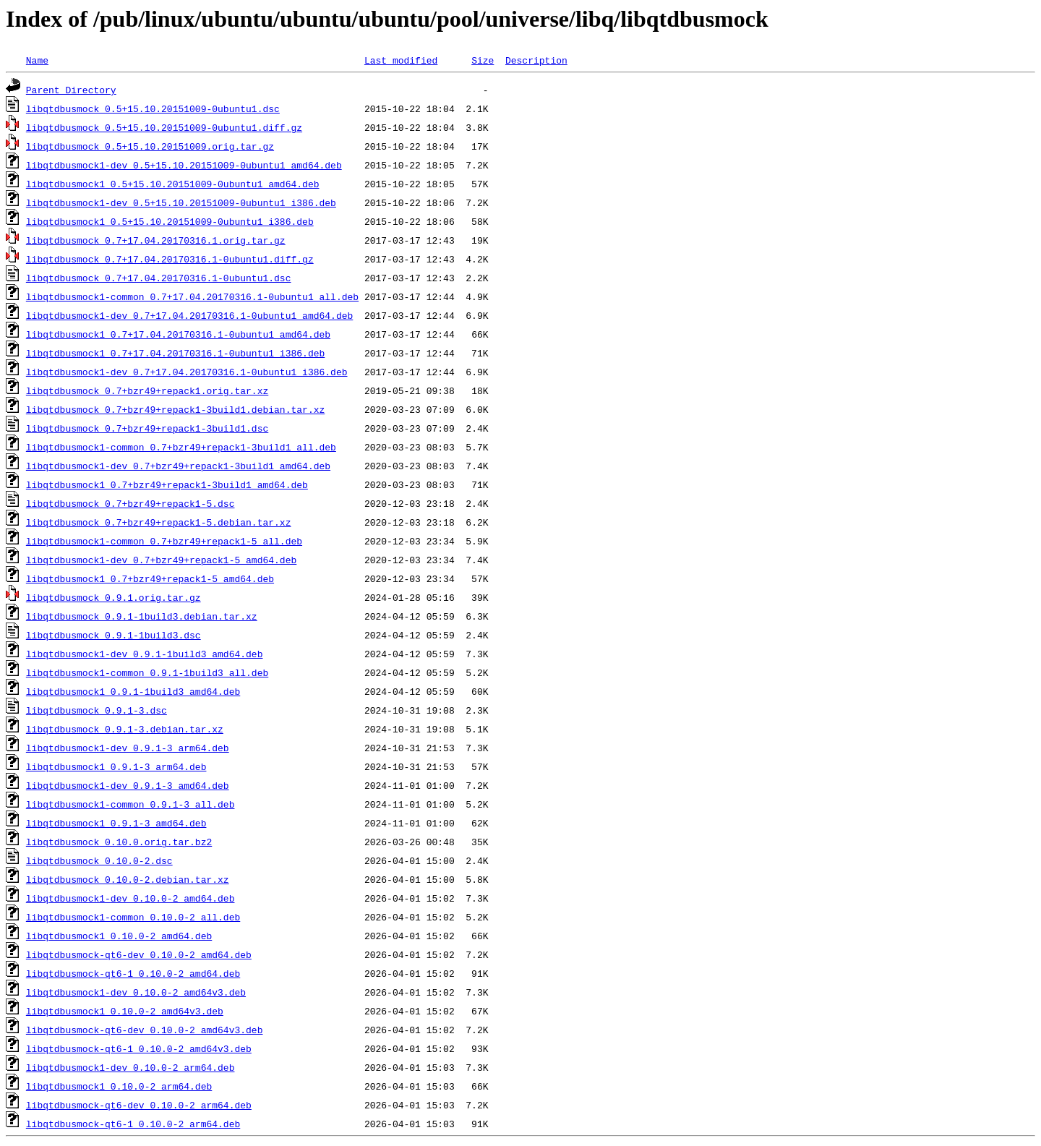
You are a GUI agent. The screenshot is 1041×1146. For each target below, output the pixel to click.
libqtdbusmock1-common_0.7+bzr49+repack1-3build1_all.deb (181, 446)
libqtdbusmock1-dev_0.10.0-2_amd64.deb (130, 898)
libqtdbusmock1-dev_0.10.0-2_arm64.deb (130, 1067)
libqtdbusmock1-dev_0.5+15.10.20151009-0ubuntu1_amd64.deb (184, 164)
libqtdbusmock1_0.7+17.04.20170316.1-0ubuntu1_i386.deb (175, 352)
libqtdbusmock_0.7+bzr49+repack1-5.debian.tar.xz (158, 522)
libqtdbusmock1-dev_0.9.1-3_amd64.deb (127, 785)
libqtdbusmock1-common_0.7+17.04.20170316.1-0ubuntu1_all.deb (192, 296)
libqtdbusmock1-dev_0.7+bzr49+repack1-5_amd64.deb (161, 559)
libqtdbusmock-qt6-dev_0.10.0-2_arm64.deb (139, 1104)
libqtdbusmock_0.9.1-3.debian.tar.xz (124, 728)
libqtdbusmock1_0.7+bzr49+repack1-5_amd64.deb (150, 578)
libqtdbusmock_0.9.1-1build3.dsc (113, 634)
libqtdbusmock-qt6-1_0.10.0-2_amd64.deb (133, 973)
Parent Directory (71, 89)
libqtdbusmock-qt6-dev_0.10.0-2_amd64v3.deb (144, 1029)
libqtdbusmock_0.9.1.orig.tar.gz (113, 597)
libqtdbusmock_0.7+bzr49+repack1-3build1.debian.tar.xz (175, 409)
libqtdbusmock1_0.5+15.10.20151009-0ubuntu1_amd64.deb (173, 183)
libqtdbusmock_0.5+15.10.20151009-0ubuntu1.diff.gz (164, 127)
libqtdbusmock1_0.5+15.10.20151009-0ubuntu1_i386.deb (170, 221)
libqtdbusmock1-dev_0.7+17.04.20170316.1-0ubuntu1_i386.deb (187, 371)
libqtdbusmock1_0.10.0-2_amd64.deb (119, 935)
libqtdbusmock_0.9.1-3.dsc (96, 710)
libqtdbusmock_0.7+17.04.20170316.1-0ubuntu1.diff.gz (170, 258)
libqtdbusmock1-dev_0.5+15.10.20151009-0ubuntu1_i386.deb (181, 202)
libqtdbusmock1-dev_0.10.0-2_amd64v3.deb (136, 992)
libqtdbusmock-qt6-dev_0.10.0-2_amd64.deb (139, 954)
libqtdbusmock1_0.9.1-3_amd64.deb (116, 822)
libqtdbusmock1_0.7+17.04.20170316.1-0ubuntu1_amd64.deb (178, 334)
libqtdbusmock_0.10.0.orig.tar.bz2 (119, 841)
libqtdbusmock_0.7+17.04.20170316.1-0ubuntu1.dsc (158, 277)
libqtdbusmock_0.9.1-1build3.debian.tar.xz (141, 616)
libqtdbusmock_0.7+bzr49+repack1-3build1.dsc (147, 428)
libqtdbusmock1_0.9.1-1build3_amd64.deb (133, 691)
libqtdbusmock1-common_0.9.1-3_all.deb (130, 804)
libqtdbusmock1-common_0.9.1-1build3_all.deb (147, 672)
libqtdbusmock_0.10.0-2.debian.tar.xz (127, 879)
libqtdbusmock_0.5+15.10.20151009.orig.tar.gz (150, 146)
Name (37, 60)
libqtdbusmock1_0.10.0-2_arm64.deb (119, 1085)
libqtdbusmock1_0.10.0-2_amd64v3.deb (124, 1010)
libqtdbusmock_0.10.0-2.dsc (99, 860)
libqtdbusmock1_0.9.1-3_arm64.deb (116, 766)
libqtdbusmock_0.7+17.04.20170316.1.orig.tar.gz (156, 240)
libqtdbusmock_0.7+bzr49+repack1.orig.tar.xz (147, 390)
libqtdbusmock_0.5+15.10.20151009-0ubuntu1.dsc (153, 108)
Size (482, 60)
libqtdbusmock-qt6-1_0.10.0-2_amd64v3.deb (139, 1048)
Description (536, 60)
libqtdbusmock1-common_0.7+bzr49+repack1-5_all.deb (164, 540)
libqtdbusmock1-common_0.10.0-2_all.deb (133, 916)
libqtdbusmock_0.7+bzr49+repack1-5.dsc (130, 503)
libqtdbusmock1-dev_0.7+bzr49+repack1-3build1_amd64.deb (178, 465)
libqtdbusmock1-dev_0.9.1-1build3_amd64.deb (144, 653)
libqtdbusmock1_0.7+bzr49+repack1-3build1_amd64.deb (167, 484)
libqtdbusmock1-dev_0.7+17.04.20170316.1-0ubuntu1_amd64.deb (189, 315)
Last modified (400, 60)
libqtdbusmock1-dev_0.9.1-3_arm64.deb (127, 747)
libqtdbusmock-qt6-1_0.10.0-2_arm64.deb (133, 1123)
